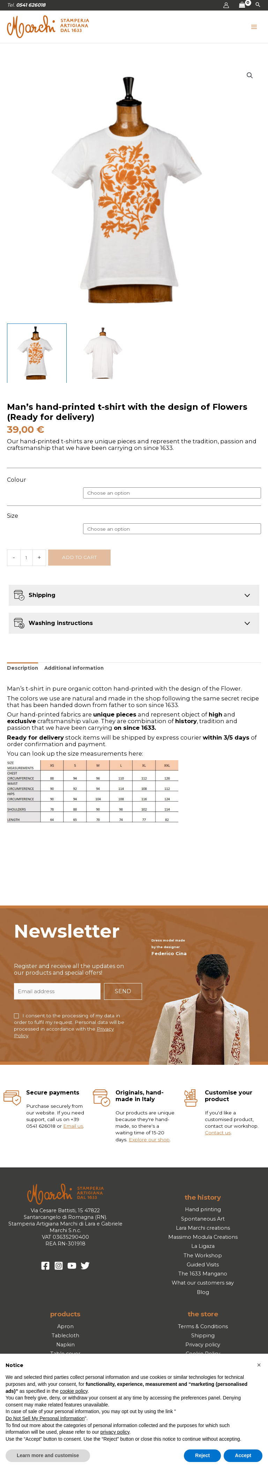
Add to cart (79, 557)
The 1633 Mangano (202, 1274)
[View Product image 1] (37, 353)
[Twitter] (85, 1265)
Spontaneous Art (203, 1219)
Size (12, 515)
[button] (258, 5)
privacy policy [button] (114, 1432)
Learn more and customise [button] (48, 1455)
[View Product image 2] (102, 353)
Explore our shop (149, 1139)
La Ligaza (203, 1246)
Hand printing (203, 1209)
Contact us (218, 1132)
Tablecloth (65, 1335)
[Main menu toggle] (254, 27)
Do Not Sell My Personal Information (45, 1418)
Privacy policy (202, 1344)
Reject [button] (202, 1455)
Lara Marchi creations (203, 1228)
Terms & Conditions (203, 1326)
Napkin (65, 1344)
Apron (65, 1326)
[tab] (22, 668)
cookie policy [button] (74, 1391)
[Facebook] (45, 1265)
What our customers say (203, 1283)
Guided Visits (203, 1264)
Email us (73, 1126)
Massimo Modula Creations (203, 1237)
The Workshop (203, 1255)
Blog (203, 1292)
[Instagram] (58, 1265)
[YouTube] (71, 1265)
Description (22, 668)
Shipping (203, 1335)
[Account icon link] (226, 5)
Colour (16, 480)
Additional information (74, 668)
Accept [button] (243, 1455)
